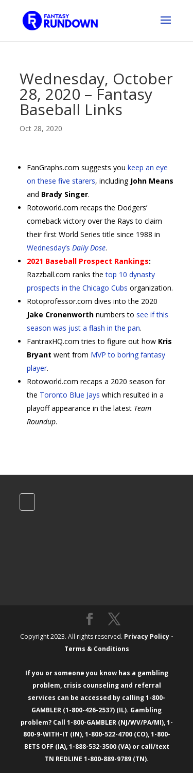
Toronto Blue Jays (70, 395)
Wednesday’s (66, 248)
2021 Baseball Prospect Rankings (88, 261)
